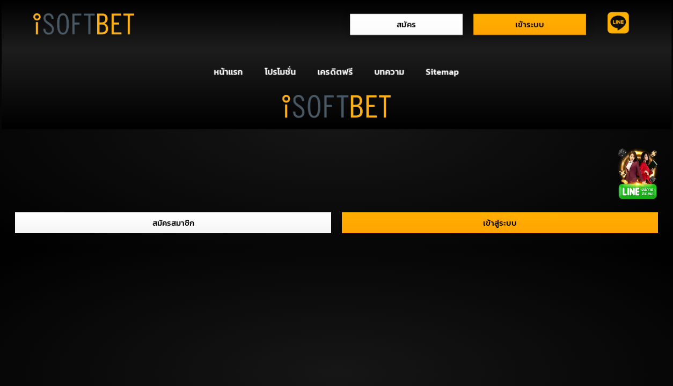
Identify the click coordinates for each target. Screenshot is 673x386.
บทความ (389, 71)
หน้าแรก (228, 71)
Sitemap (442, 71)
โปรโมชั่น (280, 71)
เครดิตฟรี (335, 71)
